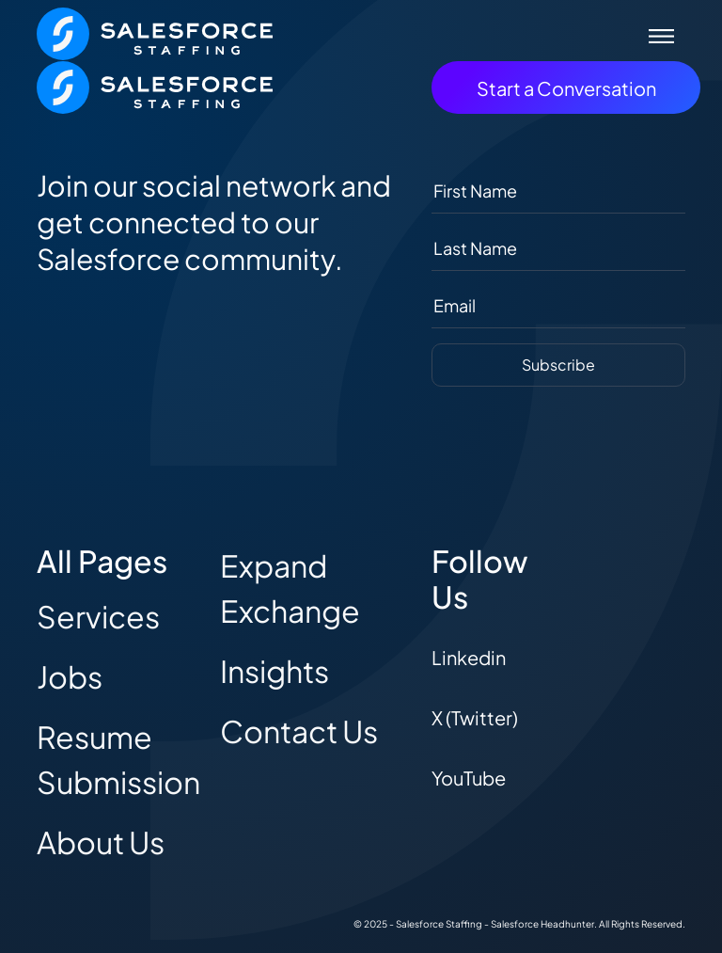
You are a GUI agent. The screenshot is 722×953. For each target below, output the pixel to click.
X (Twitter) (475, 717)
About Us (101, 842)
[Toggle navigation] (661, 34)
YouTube (469, 777)
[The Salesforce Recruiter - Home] (155, 31)
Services (98, 616)
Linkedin (469, 657)
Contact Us (299, 731)
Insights (274, 671)
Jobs (69, 676)
